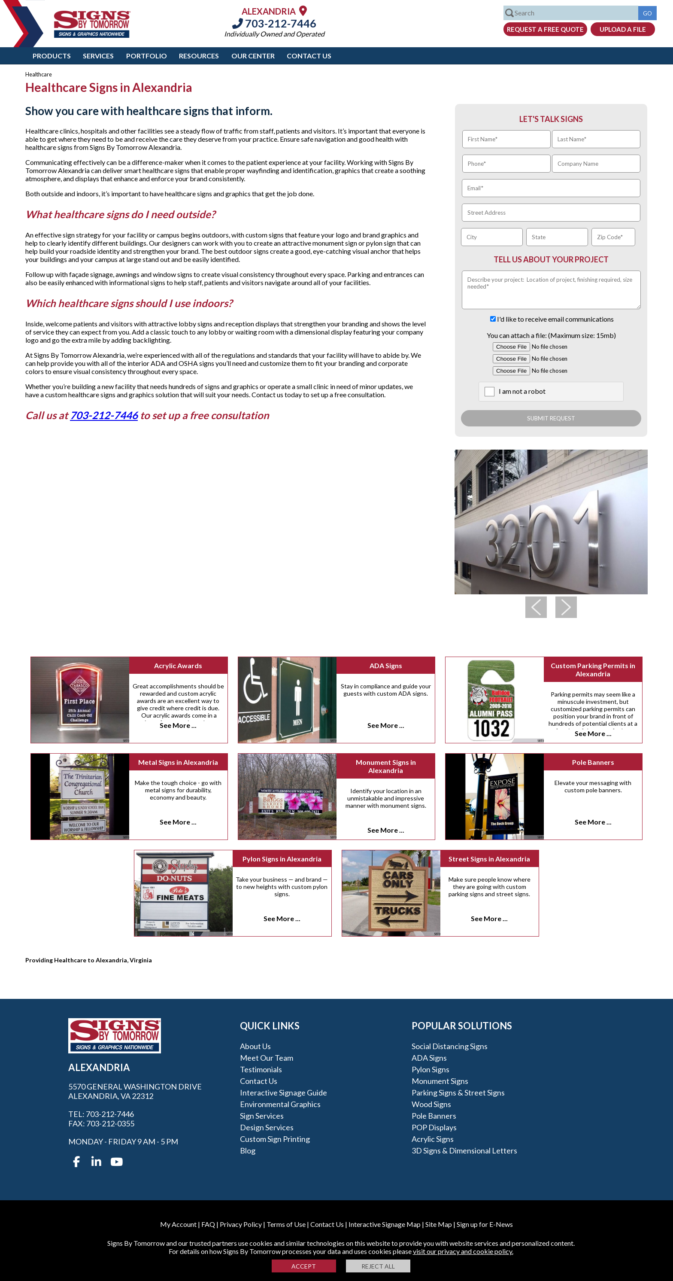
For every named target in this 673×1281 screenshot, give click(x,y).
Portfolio (146, 56)
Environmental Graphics (280, 1104)
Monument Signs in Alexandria (386, 766)
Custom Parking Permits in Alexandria (593, 669)
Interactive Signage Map (385, 1224)
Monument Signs (440, 1081)
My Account (178, 1224)
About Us (255, 1046)
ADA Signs (386, 665)
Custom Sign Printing (275, 1139)
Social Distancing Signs (450, 1046)
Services (98, 56)
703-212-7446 (274, 23)
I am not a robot (522, 391)
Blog (247, 1150)
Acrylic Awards (178, 665)
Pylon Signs (430, 1069)
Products (52, 56)
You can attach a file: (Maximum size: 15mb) (551, 335)
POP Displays (434, 1127)
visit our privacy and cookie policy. (463, 1251)
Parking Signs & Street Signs (458, 1092)
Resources (199, 56)
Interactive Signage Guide (283, 1092)
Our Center (253, 56)
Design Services (267, 1127)
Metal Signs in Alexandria (178, 762)
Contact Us (309, 56)
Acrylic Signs (433, 1139)
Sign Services (262, 1115)
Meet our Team (266, 1057)
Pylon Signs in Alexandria (282, 859)
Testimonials (261, 1069)
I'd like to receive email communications (555, 319)
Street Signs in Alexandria (489, 859)
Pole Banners (593, 762)
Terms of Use (286, 1224)
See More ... (178, 725)
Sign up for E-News (485, 1224)
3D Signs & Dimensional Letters (464, 1150)
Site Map (438, 1224)
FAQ (208, 1224)
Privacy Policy (241, 1224)
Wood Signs (431, 1104)
